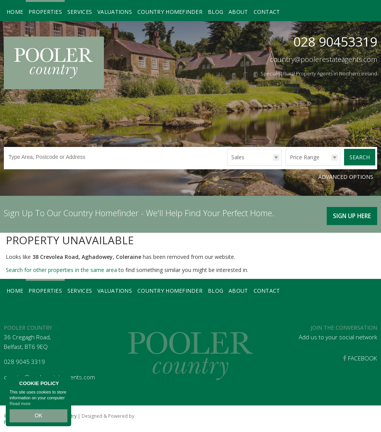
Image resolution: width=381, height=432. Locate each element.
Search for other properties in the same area (61, 268)
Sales (237, 157)
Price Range (304, 157)
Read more (20, 406)
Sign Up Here (350, 213)
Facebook (360, 357)
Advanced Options (345, 176)
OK (38, 417)
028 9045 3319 (24, 360)
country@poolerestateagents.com (323, 59)
